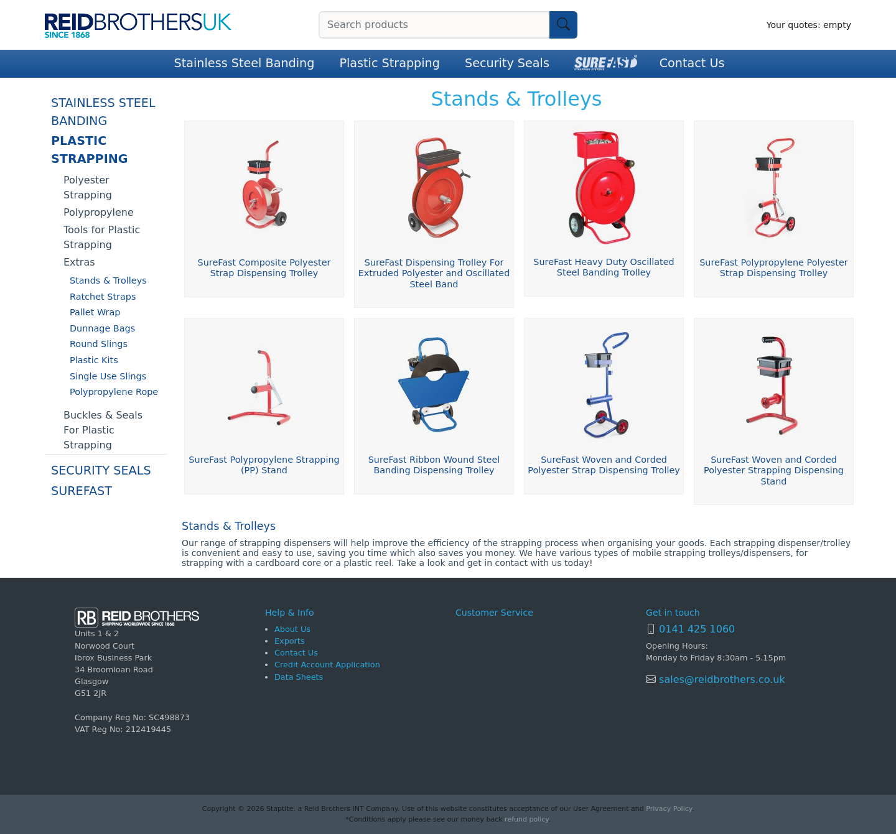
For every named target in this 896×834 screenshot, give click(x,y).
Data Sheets (298, 677)
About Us (292, 629)
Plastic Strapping (389, 63)
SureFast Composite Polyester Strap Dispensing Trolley (264, 267)
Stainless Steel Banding (244, 63)
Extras (79, 262)
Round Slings (99, 345)
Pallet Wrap (95, 312)
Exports (289, 641)
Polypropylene (98, 212)
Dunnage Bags (102, 328)
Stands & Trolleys (108, 280)
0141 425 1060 (697, 629)
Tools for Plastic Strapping (101, 237)
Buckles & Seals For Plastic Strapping (102, 430)
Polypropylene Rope (114, 392)
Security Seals (507, 63)
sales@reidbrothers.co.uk (720, 679)
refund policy (526, 819)
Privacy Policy (668, 809)
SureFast (81, 491)
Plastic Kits (94, 360)
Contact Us (692, 63)
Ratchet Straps (103, 297)
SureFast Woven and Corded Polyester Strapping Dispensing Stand (774, 470)
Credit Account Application (327, 664)
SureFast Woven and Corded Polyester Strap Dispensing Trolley (604, 465)
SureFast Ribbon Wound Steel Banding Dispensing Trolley (434, 465)
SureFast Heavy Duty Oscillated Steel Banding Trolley (603, 267)
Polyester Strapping (87, 187)
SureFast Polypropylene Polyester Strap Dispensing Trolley (773, 267)
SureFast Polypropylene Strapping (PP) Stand (264, 465)
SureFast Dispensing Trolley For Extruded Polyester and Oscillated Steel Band (434, 273)
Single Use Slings (108, 376)
